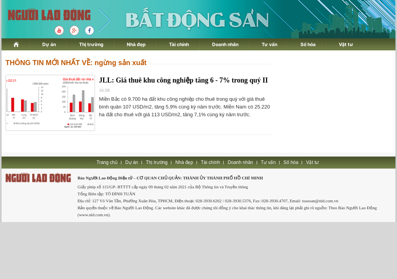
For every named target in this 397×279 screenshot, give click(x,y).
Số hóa (308, 44)
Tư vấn (269, 44)
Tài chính (179, 44)
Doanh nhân (225, 44)
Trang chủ (107, 162)
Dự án (49, 44)
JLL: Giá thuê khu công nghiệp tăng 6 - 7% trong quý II (183, 80)
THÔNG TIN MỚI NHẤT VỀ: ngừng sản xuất (76, 63)
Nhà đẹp (136, 44)
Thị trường (91, 44)
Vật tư (346, 44)
